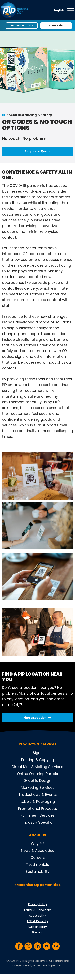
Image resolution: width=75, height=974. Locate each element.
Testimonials (37, 864)
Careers (37, 857)
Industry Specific (37, 822)
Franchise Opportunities (38, 884)
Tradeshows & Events (37, 794)
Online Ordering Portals (37, 773)
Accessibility (37, 916)
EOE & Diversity (37, 921)
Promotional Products (37, 808)
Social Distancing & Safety (29, 115)
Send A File (56, 25)
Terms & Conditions (37, 910)
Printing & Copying (37, 759)
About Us (37, 835)
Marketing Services (37, 787)
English (58, 10)
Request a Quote (21, 25)
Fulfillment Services (38, 815)
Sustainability (37, 871)
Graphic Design (37, 780)
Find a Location (35, 718)
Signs (37, 752)
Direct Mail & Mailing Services (37, 766)
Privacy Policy (37, 904)
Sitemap (37, 932)
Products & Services (37, 744)
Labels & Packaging (37, 801)
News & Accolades (37, 850)
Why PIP (37, 843)
